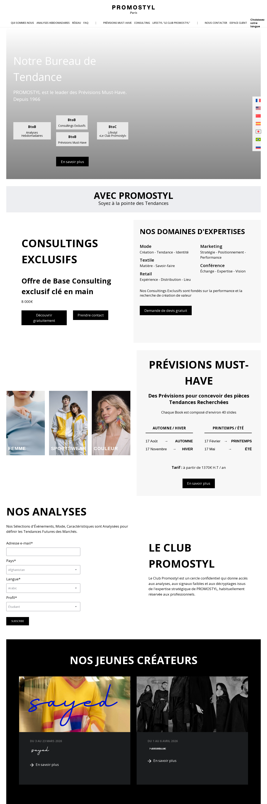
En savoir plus (72, 161)
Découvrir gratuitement (44, 318)
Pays (11, 560)
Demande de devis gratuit (165, 310)
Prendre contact (91, 315)
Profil (11, 597)
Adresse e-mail (19, 543)
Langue (13, 579)
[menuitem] (258, 100)
